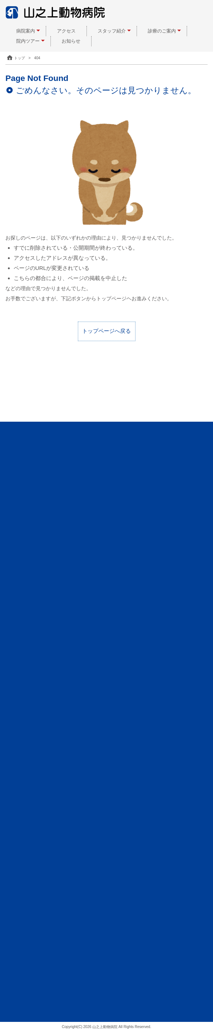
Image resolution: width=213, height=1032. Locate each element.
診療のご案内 (162, 31)
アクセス (66, 31)
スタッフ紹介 (112, 31)
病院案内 (25, 31)
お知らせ (71, 41)
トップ (15, 58)
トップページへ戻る (106, 331)
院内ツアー (28, 41)
